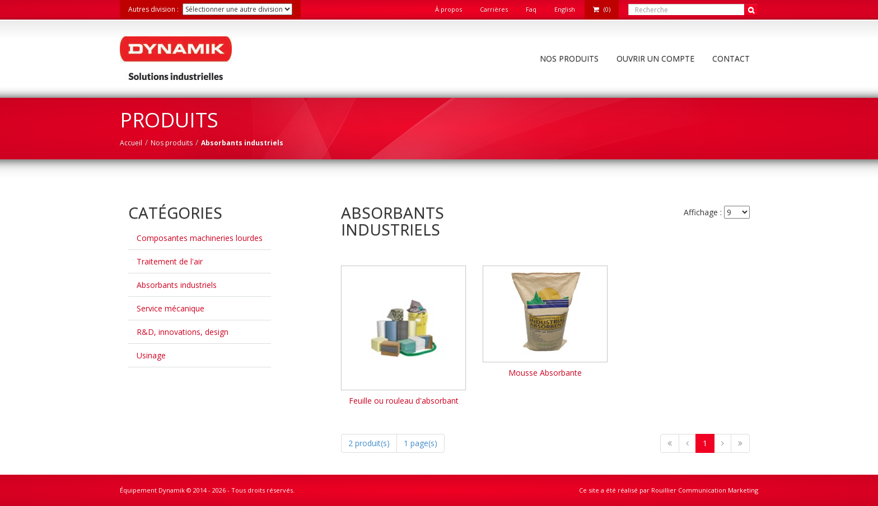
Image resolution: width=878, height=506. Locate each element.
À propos (448, 9)
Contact (731, 58)
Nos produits (569, 58)
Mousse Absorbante (545, 372)
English (564, 9)
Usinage (151, 355)
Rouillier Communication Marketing (704, 490)
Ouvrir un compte (655, 58)
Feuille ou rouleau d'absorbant (404, 400)
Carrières (494, 9)
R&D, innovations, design (182, 332)
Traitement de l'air (170, 261)
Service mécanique (170, 308)
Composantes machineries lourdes (200, 238)
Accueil (131, 143)
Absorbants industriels (177, 285)
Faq (531, 9)
